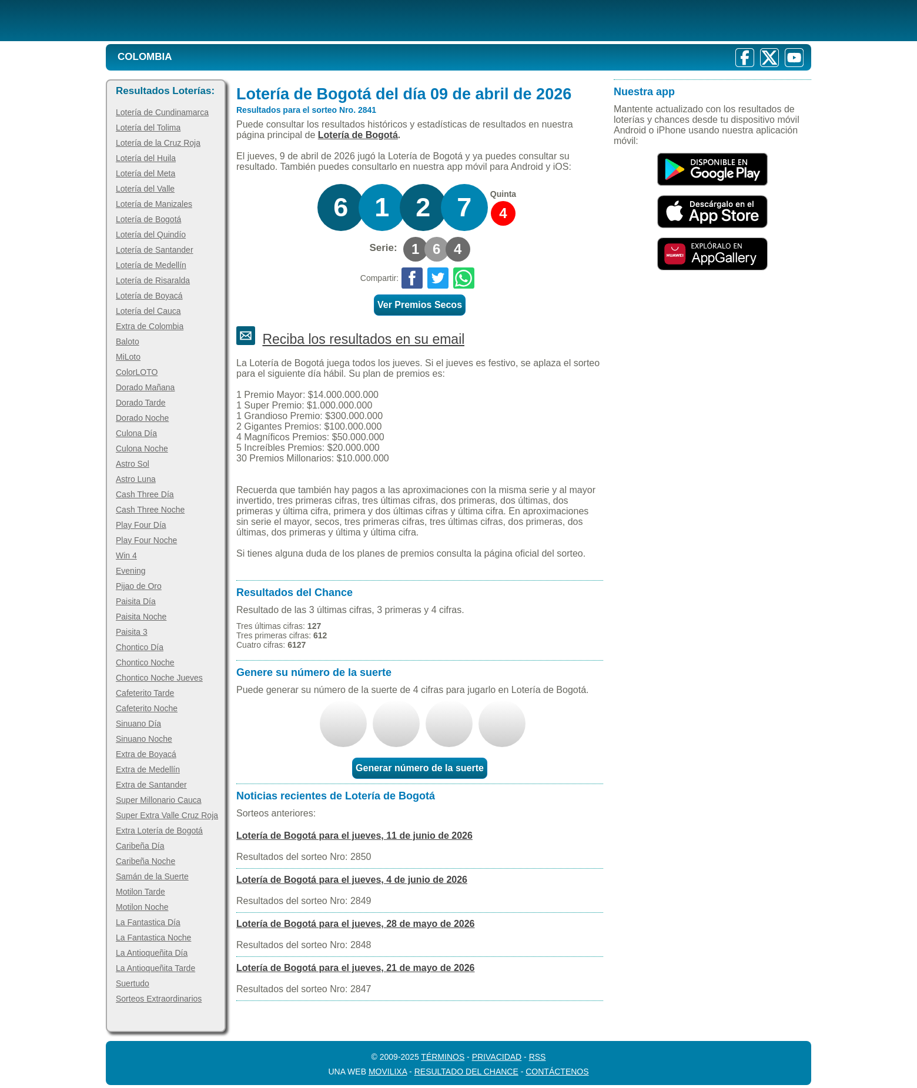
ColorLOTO (137, 372)
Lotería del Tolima (148, 127)
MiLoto (128, 356)
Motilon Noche (142, 907)
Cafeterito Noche (147, 708)
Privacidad (497, 1057)
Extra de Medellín (148, 769)
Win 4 (126, 555)
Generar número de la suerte (420, 768)
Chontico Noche (145, 662)
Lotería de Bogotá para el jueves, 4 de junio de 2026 (351, 880)
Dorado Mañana (145, 387)
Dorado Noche (142, 418)
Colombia (145, 56)
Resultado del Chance (466, 1071)
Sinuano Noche (144, 739)
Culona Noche (142, 448)
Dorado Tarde (141, 402)
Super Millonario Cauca (159, 800)
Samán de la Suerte (152, 876)
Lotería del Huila (146, 158)
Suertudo (132, 983)
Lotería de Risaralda (153, 280)
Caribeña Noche (145, 861)
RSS (537, 1057)
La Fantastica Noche (153, 937)
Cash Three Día (145, 494)
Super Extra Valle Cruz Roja (167, 815)
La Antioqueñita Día (152, 953)
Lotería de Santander (154, 250)
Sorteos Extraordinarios (159, 998)
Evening (131, 570)
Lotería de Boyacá (149, 295)
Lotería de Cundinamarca (162, 112)
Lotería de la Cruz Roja (158, 143)
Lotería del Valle (145, 188)
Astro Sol (132, 463)
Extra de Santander (151, 784)
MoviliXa (388, 1071)
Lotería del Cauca (148, 311)
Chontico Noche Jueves (159, 677)
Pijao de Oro (139, 586)
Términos (442, 1057)
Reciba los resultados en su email (363, 339)
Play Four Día (141, 525)
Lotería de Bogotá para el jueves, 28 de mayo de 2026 (355, 924)
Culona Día (136, 433)
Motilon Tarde (140, 891)
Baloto (127, 341)
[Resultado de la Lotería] (258, 20)
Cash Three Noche (150, 509)
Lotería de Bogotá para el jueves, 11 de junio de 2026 (354, 836)
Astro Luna (136, 479)
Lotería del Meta (145, 173)
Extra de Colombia (149, 326)
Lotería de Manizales (154, 204)
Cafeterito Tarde (145, 693)
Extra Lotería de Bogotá (159, 830)
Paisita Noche (141, 616)
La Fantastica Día (148, 922)
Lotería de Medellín (151, 265)
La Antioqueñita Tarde (155, 968)
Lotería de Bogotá (148, 219)
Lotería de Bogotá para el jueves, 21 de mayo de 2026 (355, 968)
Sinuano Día (138, 723)
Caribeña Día (140, 846)
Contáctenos (557, 1071)
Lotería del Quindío (151, 234)
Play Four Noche (146, 540)
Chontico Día (139, 647)
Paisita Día (136, 601)
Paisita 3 (132, 632)
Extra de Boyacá (146, 754)
